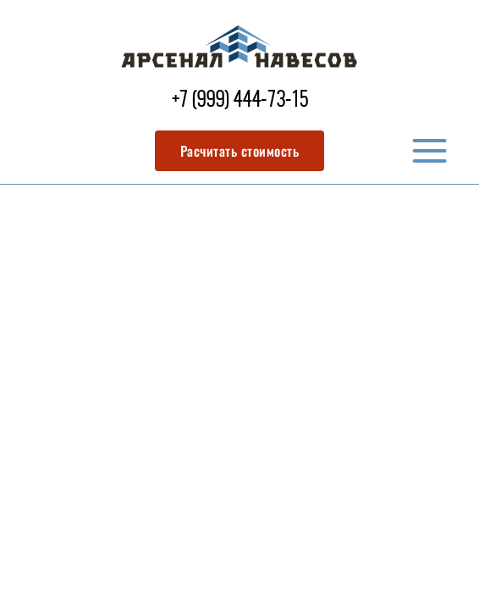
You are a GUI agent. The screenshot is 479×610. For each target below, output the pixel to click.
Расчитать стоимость (240, 151)
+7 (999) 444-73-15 (240, 101)
